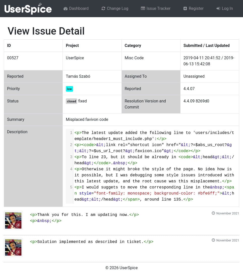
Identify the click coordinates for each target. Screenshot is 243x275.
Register (193, 8)
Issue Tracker (155, 8)
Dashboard (76, 8)
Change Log (114, 8)
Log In (224, 8)
